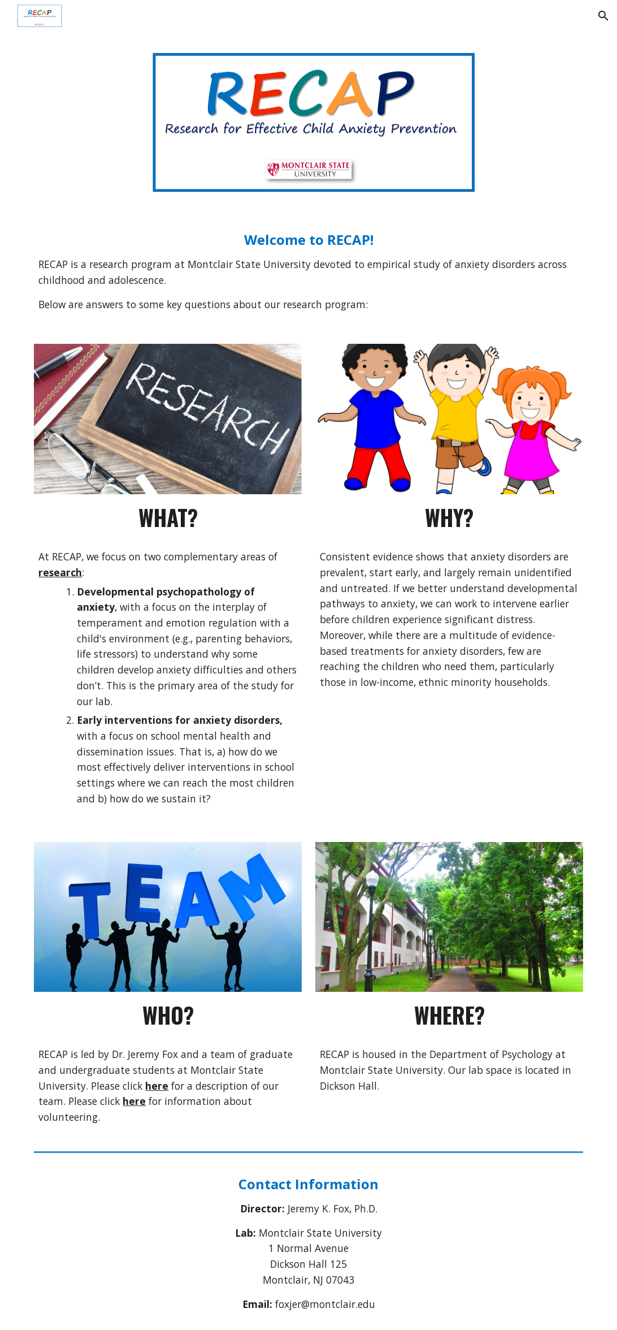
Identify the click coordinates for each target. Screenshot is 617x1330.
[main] (308, 271)
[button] (603, 15)
